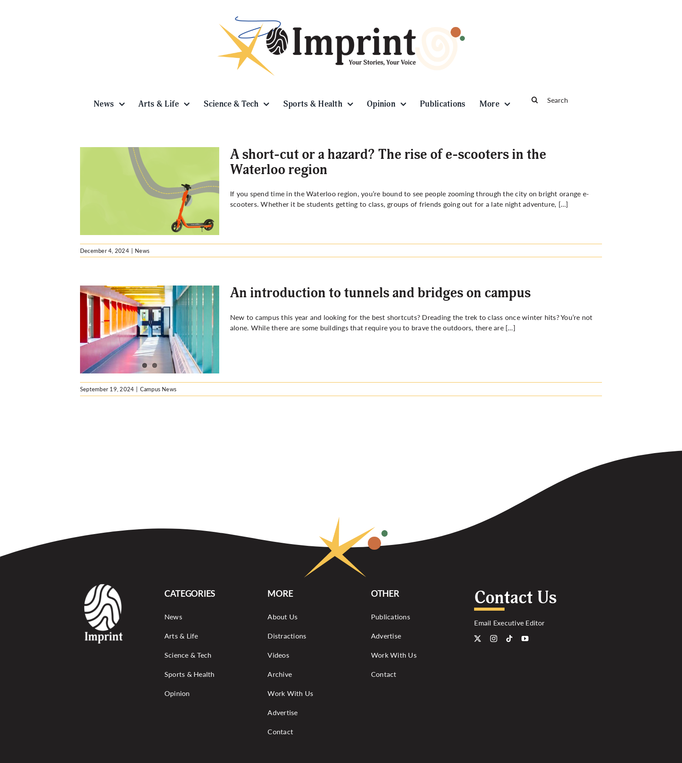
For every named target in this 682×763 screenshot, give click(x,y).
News (142, 250)
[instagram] (493, 638)
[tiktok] (509, 638)
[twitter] (477, 638)
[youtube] (525, 638)
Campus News (158, 389)
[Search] (563, 100)
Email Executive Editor (509, 623)
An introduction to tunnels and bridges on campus (380, 293)
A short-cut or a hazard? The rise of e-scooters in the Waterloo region (388, 162)
